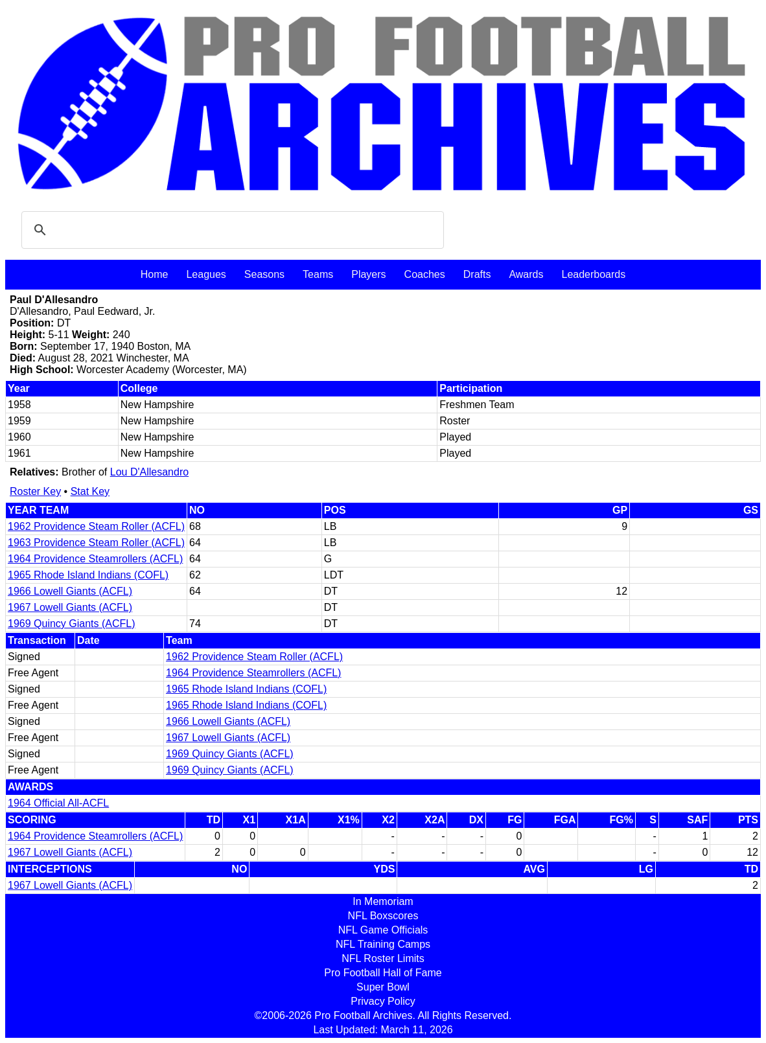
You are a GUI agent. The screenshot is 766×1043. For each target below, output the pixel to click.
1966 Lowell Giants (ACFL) (70, 591)
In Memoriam (383, 901)
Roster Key (35, 491)
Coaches (424, 274)
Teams (318, 274)
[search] (230, 230)
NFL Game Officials (383, 929)
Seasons (264, 274)
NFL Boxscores (383, 915)
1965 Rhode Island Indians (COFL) (88, 574)
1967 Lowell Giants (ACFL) (70, 607)
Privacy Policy (383, 1001)
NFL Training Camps (383, 944)
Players (368, 274)
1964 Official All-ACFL (58, 802)
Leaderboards (593, 274)
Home (154, 274)
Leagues (206, 274)
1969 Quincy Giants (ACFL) (71, 623)
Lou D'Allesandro (149, 471)
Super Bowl (383, 986)
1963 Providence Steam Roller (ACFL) (96, 542)
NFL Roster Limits (383, 958)
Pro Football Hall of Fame (382, 972)
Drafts (477, 274)
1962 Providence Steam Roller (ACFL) (96, 526)
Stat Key (90, 491)
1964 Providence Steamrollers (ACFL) (95, 558)
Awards (526, 274)
